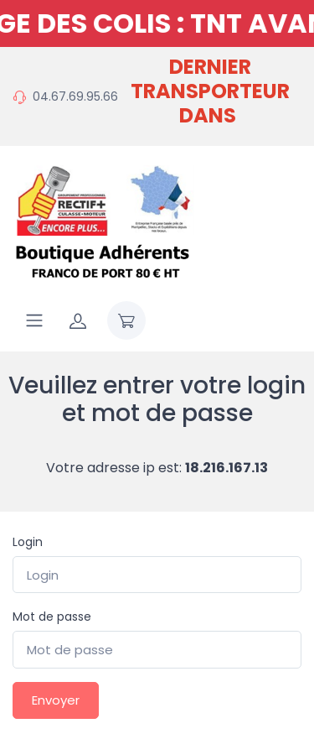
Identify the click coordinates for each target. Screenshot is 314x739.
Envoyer (56, 700)
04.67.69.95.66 (75, 96)
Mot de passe (52, 616)
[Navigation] (34, 320)
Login (28, 541)
